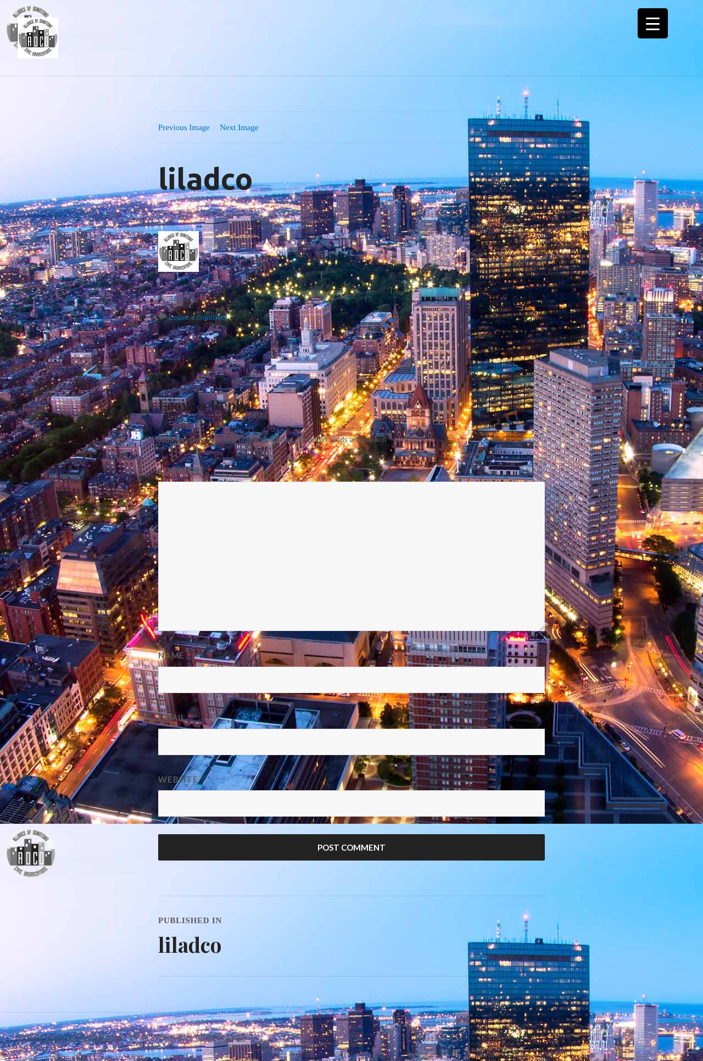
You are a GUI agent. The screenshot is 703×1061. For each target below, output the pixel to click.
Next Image (239, 127)
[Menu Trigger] (653, 23)
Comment (185, 470)
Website (178, 779)
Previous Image (184, 127)
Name (174, 655)
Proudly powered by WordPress (70, 1036)
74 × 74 (181, 298)
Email (175, 717)
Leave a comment (198, 316)
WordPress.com (220, 1036)
